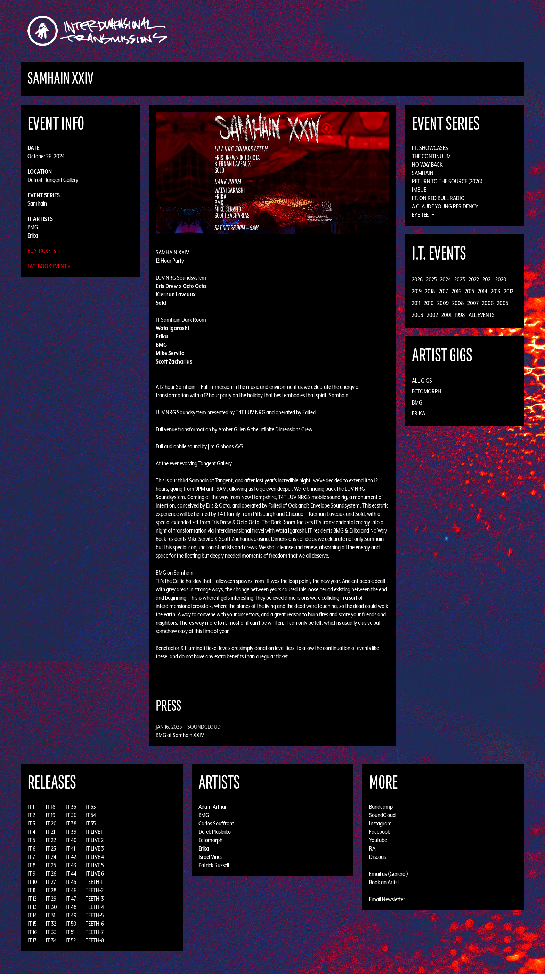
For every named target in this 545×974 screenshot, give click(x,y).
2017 (443, 291)
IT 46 (71, 890)
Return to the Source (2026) (447, 181)
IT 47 (71, 898)
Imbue (419, 189)
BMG (32, 227)
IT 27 (51, 881)
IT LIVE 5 (95, 865)
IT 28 (51, 890)
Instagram (380, 823)
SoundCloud (382, 815)
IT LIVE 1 (94, 831)
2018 (430, 291)
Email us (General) (388, 873)
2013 (496, 291)
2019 (417, 291)
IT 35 (71, 806)
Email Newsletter (387, 899)
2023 (459, 279)
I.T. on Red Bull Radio (438, 197)
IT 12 (31, 898)
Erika (32, 235)
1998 (460, 314)
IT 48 (71, 906)
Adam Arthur (212, 806)
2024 (445, 279)
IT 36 (71, 815)
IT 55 (91, 823)
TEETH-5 (95, 915)
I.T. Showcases (430, 147)
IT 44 (71, 873)
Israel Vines (210, 856)
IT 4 (31, 831)
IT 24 (51, 856)
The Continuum (431, 156)
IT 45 (71, 881)
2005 (502, 303)
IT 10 (32, 881)
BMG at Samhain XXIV (180, 735)
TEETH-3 (95, 898)
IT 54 (91, 815)
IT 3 (31, 823)
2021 (487, 279)
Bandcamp (381, 806)
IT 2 (31, 815)
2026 (417, 279)
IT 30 (51, 906)
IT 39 (71, 831)
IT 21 (50, 831)
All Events (482, 314)
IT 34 (51, 940)
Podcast (425, 30)
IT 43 (71, 865)
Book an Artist (384, 882)
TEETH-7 (95, 931)
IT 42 (71, 856)
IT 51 (70, 931)
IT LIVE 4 (95, 856)
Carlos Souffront (216, 823)
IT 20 (51, 823)
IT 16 (32, 931)
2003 (417, 314)
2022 (474, 279)
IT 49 (71, 915)
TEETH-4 (95, 906)
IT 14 (32, 915)
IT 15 (31, 923)
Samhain (37, 203)
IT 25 (51, 865)
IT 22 (51, 840)
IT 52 (71, 940)
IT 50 (71, 923)
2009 (443, 303)
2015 (469, 291)
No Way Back (427, 164)
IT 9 (31, 873)
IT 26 (51, 873)
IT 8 (31, 865)
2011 (416, 303)
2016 (456, 291)
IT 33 (51, 931)
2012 (508, 291)
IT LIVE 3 (95, 848)
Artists (329, 30)
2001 (446, 314)
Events (354, 30)
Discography (296, 30)
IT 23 (51, 848)
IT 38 (71, 823)
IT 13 (32, 906)
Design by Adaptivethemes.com (502, 966)
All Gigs (422, 380)
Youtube (378, 840)
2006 (488, 303)
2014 (482, 291)
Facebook (379, 831)
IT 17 (31, 940)
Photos (399, 30)
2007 (473, 303)
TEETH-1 (94, 881)
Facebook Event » (48, 266)
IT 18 (51, 806)
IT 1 (30, 806)
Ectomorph (426, 391)
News (376, 30)
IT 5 (31, 840)
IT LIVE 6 (95, 873)
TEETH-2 (95, 890)
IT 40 (71, 840)
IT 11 (31, 890)
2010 (429, 303)
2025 (431, 279)
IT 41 (70, 848)
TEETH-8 (95, 940)
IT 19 (50, 815)
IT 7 (31, 856)
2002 (432, 314)
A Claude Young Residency (445, 206)
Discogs (377, 856)
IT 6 (31, 848)
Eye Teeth (423, 214)
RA (372, 848)
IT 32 (51, 923)
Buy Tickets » (43, 250)
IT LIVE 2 (95, 840)
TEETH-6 (95, 923)
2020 (500, 279)
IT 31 (50, 915)
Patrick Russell (213, 865)
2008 (458, 303)
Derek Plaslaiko (214, 831)
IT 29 (51, 898)
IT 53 (91, 806)
